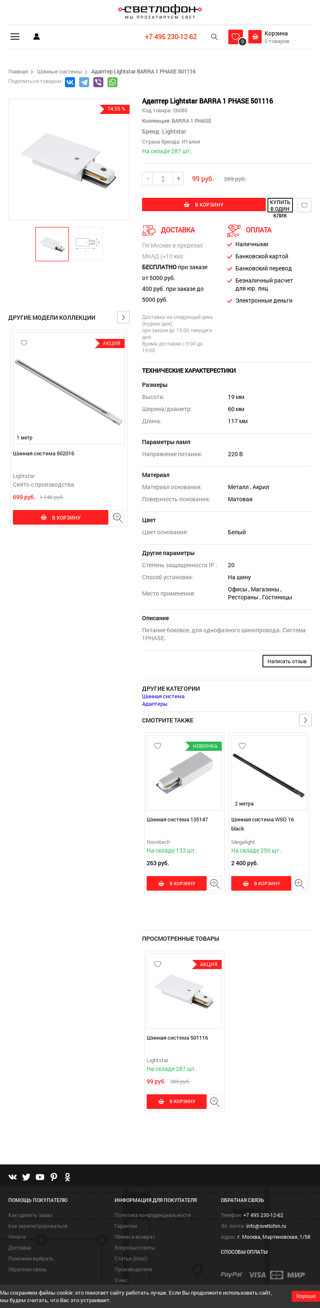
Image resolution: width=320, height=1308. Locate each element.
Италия (191, 141)
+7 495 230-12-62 (169, 36)
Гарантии (126, 1214)
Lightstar (24, 476)
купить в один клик (259, 205)
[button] (52, 243)
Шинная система (163, 695)
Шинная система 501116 (177, 1031)
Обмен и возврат (135, 1225)
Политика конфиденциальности (153, 1203)
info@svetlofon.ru (266, 1214)
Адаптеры (155, 703)
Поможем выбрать (31, 1247)
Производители (133, 1258)
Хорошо (306, 1296)
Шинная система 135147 (177, 818)
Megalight (243, 841)
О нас (121, 1268)
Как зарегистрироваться (38, 1214)
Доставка (19, 1236)
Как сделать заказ (30, 1203)
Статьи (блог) (131, 1247)
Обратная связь (27, 1258)
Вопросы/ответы (135, 1236)
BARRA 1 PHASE (191, 120)
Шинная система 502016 (43, 453)
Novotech (158, 841)
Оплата (17, 1225)
